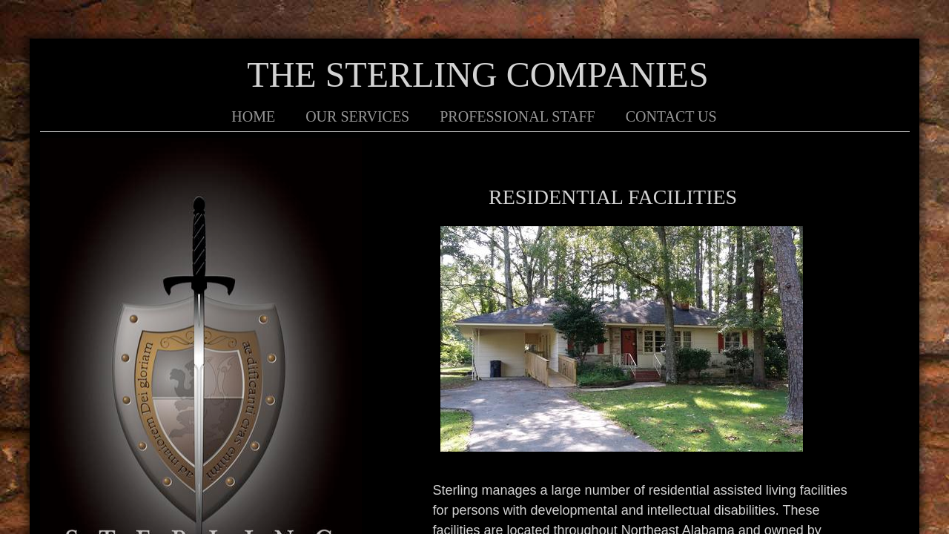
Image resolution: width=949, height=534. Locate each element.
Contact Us (671, 116)
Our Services (357, 116)
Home (253, 116)
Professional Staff (517, 116)
